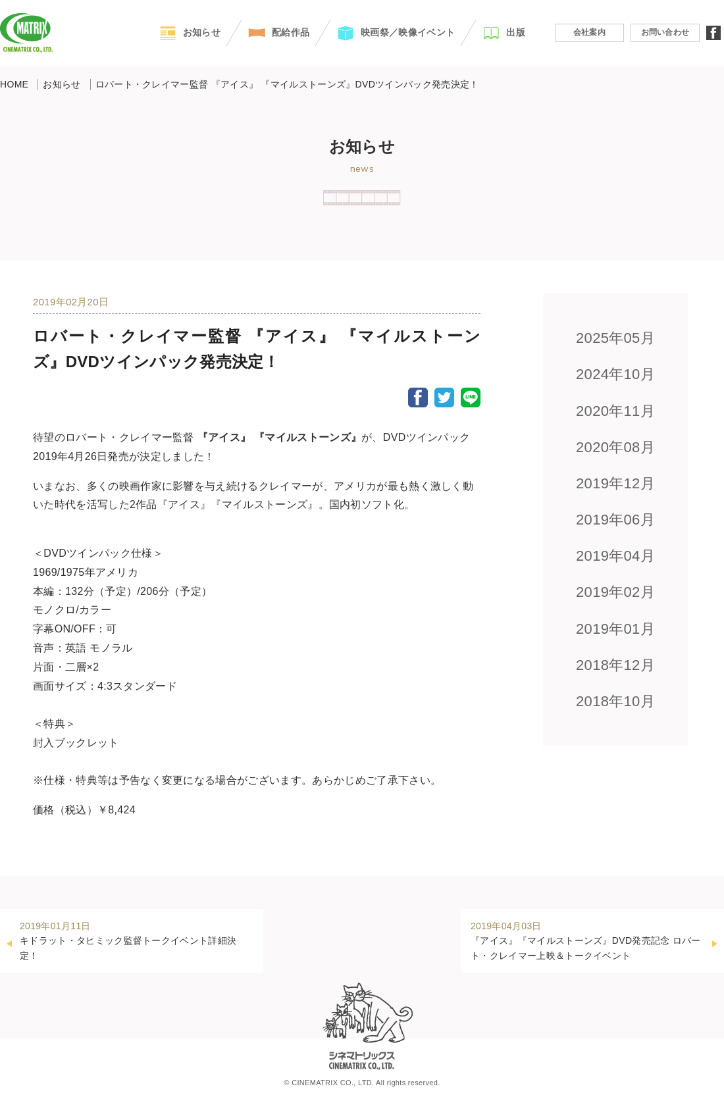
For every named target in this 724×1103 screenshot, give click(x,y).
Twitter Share (444, 397)
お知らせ (201, 32)
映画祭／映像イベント (408, 32)
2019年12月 (615, 483)
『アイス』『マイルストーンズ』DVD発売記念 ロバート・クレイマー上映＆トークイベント (587, 940)
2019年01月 (615, 629)
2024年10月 (615, 374)
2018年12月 (615, 665)
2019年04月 (615, 556)
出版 (515, 32)
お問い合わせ (665, 32)
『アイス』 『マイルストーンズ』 (279, 437)
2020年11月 (615, 411)
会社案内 (589, 32)
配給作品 (290, 32)
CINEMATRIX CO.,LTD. (26, 33)
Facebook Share (418, 397)
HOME (14, 84)
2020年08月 (615, 447)
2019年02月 (615, 592)
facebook (713, 33)
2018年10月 (615, 701)
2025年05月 (615, 338)
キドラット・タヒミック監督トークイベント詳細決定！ (136, 940)
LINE (470, 397)
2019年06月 (615, 519)
